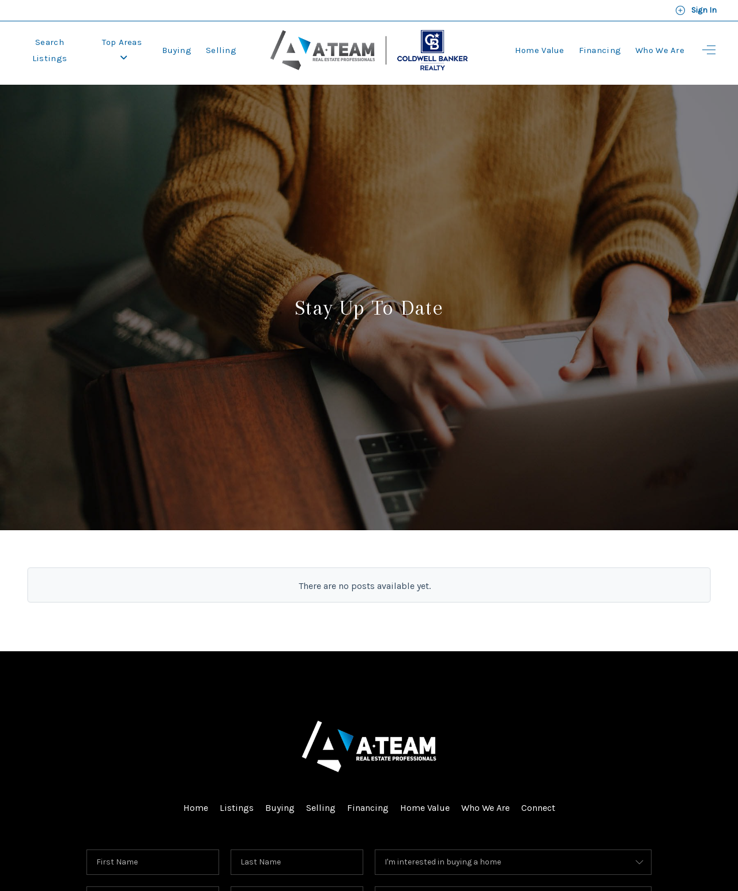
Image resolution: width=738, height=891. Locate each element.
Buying (176, 50)
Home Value (539, 50)
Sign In (696, 10)
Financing (600, 50)
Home (195, 807)
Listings (237, 807)
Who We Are (659, 50)
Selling (221, 50)
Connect (538, 807)
